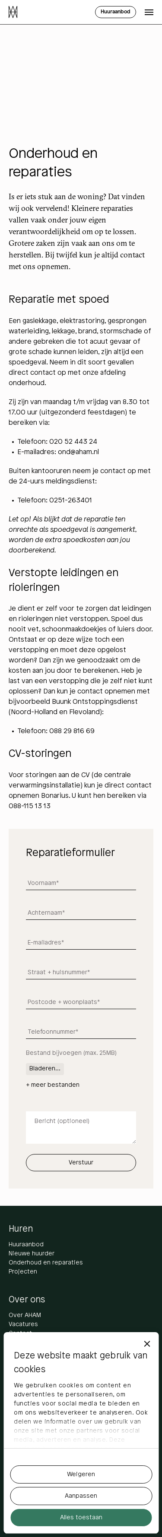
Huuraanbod (26, 1245)
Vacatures (23, 1324)
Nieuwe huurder (31, 1254)
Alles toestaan (81, 1518)
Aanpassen (81, 1496)
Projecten (23, 1272)
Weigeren (81, 1474)
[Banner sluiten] (147, 1343)
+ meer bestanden (52, 1085)
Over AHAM (25, 1315)
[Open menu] (149, 12)
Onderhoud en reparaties (46, 1263)
